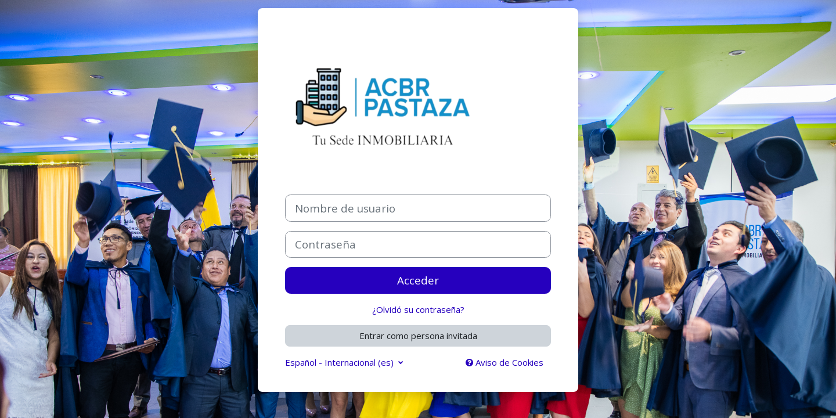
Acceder (418, 280)
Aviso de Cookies (504, 362)
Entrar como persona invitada (418, 335)
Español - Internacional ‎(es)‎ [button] (340, 362)
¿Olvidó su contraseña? (418, 309)
